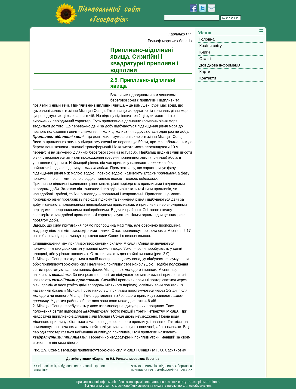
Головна (207, 39)
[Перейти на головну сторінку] (98, 13)
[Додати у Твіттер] (202, 8)
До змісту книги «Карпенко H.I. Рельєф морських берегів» (112, 359)
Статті (205, 58)
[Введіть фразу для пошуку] (191, 18)
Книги (204, 52)
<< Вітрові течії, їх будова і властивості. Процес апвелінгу (69, 367)
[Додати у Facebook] (193, 8)
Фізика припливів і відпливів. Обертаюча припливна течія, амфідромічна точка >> (161, 367)
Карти (204, 71)
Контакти (207, 78)
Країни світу (210, 45)
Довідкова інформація (219, 65)
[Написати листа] (211, 8)
